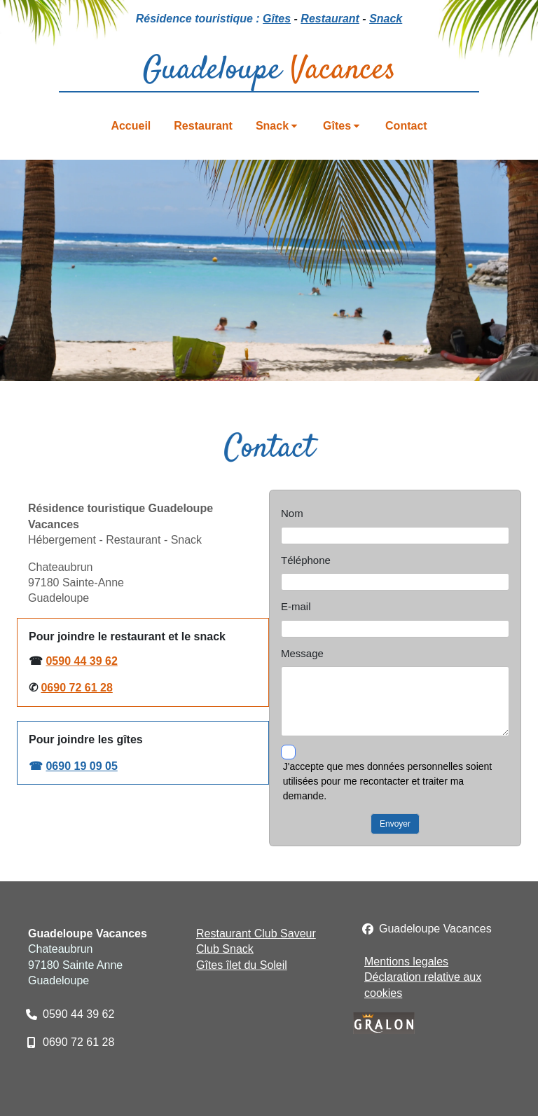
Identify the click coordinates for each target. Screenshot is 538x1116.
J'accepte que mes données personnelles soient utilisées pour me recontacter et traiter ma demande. (387, 781)
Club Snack (225, 949)
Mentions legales (406, 961)
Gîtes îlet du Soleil (241, 965)
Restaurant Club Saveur (256, 933)
